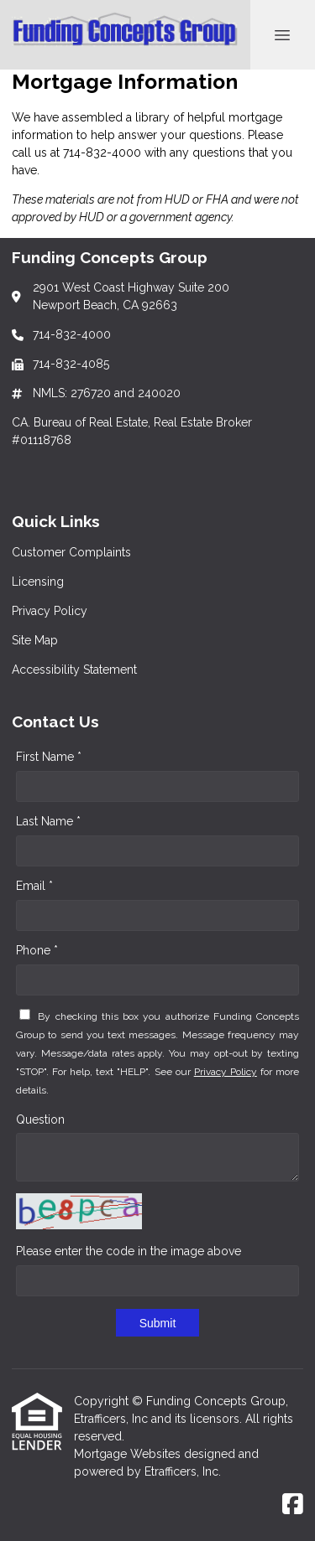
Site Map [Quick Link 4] (35, 640)
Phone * (37, 950)
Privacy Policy (225, 1072)
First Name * (48, 756)
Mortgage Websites (129, 1454)
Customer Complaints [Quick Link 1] (71, 552)
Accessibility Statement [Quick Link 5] (74, 669)
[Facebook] (292, 1505)
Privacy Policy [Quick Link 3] (49, 611)
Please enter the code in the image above (128, 1251)
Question (40, 1119)
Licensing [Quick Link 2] (38, 581)
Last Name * (48, 821)
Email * (34, 885)
